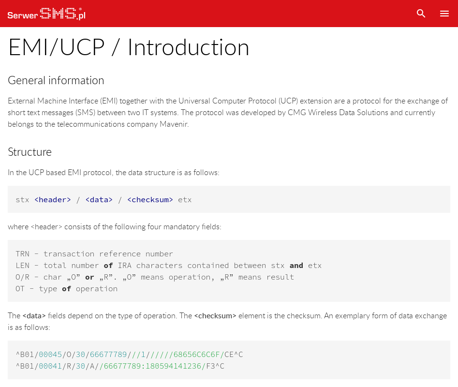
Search (421, 13)
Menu (444, 13)
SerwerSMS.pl (46, 13)
